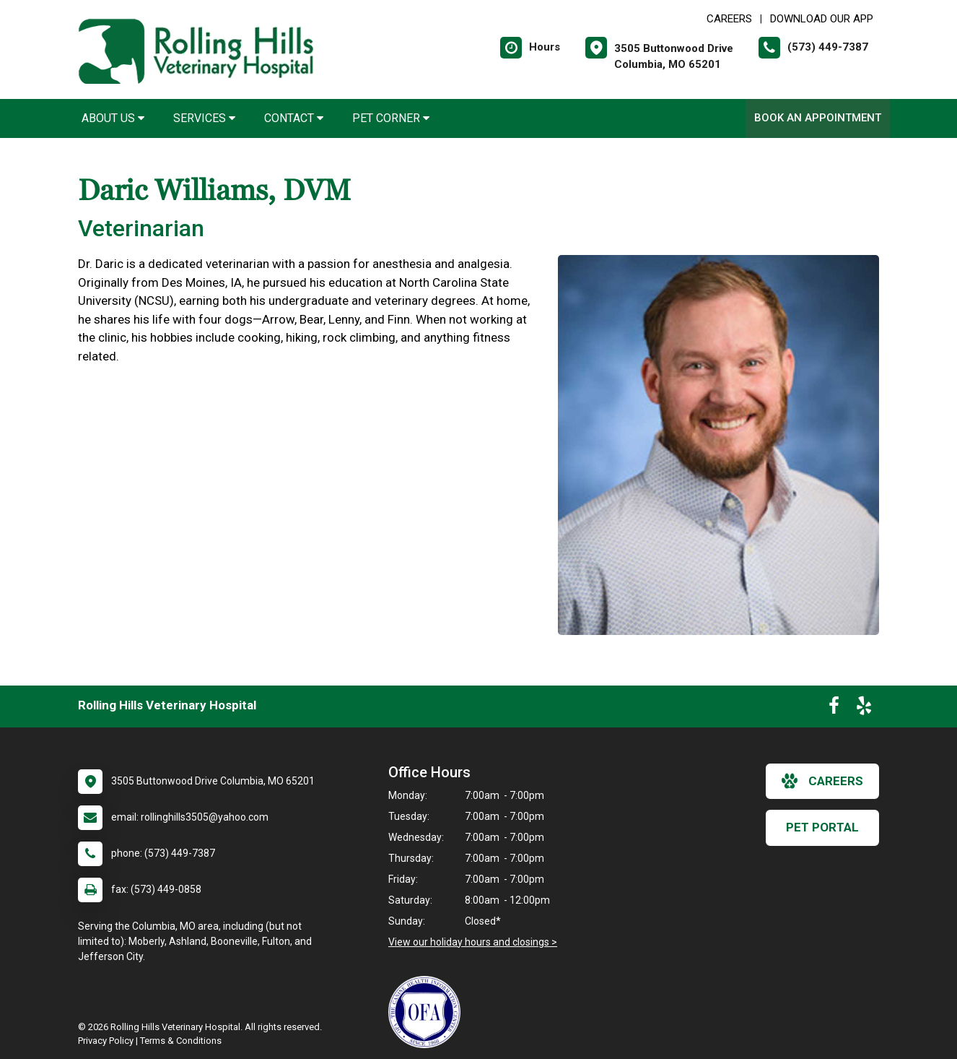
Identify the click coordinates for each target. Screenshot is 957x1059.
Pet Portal (822, 827)
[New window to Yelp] (864, 708)
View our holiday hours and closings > (472, 942)
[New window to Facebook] (834, 708)
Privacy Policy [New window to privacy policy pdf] (106, 1040)
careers (822, 781)
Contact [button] (293, 118)
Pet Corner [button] (390, 118)
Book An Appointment (817, 117)
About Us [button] (113, 118)
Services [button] (204, 118)
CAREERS (729, 18)
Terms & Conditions (181, 1040)
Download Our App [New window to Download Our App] (821, 18)
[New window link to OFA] (428, 1012)
